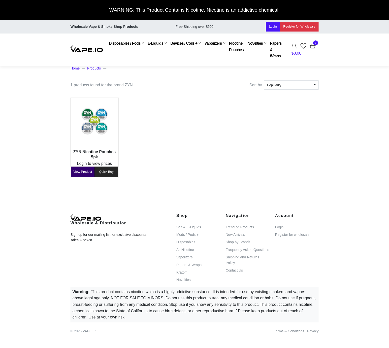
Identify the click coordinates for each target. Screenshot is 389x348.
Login (273, 26)
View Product (82, 172)
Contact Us (234, 270)
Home (75, 68)
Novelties (252, 43)
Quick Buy (106, 172)
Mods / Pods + (187, 235)
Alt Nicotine (185, 250)
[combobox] (291, 85)
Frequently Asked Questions (247, 250)
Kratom (182, 272)
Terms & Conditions (289, 331)
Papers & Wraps (273, 49)
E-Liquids (153, 43)
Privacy (313, 331)
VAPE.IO (89, 331)
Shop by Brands (238, 242)
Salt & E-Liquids (188, 227)
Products (94, 68)
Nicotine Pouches (233, 46)
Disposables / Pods (122, 43)
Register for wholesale (292, 235)
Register (299, 26)
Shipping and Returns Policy (242, 260)
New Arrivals (235, 235)
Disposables (185, 242)
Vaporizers (210, 43)
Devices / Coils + (181, 43)
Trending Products (240, 227)
